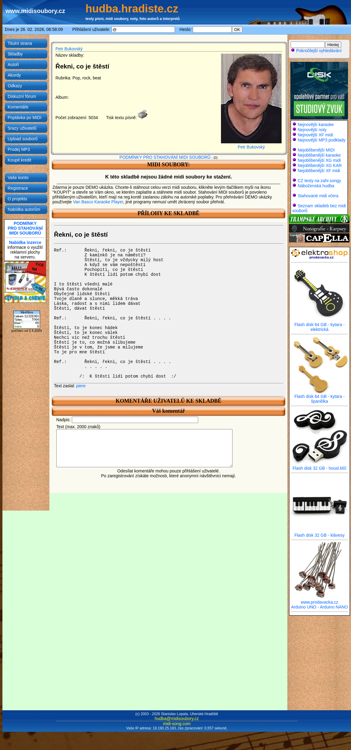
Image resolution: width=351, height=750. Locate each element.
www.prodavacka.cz (319, 600)
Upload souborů (23, 138)
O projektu (17, 198)
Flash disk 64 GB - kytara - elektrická (319, 325)
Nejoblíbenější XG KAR (320, 165)
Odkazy (15, 85)
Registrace (18, 188)
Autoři (13, 64)
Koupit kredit (19, 160)
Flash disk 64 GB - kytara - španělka (319, 397)
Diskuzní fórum (22, 96)
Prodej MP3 (19, 149)
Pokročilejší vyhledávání (316, 50)
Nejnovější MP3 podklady (322, 140)
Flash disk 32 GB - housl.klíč (319, 466)
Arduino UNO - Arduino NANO (319, 607)
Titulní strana (20, 43)
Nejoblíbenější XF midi (319, 170)
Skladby (15, 54)
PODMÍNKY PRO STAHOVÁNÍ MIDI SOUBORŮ (165, 157)
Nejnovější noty (312, 129)
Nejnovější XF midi (315, 134)
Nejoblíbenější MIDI (316, 150)
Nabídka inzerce (25, 242)
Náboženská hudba (316, 185)
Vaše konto (18, 177)
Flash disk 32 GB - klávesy (319, 533)
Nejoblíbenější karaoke (319, 155)
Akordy (14, 75)
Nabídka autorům (24, 209)
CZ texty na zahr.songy (319, 180)
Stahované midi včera (318, 195)
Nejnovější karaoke (316, 124)
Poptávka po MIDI (24, 117)
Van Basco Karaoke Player (98, 201)
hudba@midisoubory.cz (177, 718)
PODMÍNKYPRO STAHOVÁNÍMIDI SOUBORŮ (25, 228)
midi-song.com (176, 723)
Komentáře (18, 107)
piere (80, 385)
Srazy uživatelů (22, 128)
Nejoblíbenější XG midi (319, 160)
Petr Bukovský (68, 48)
